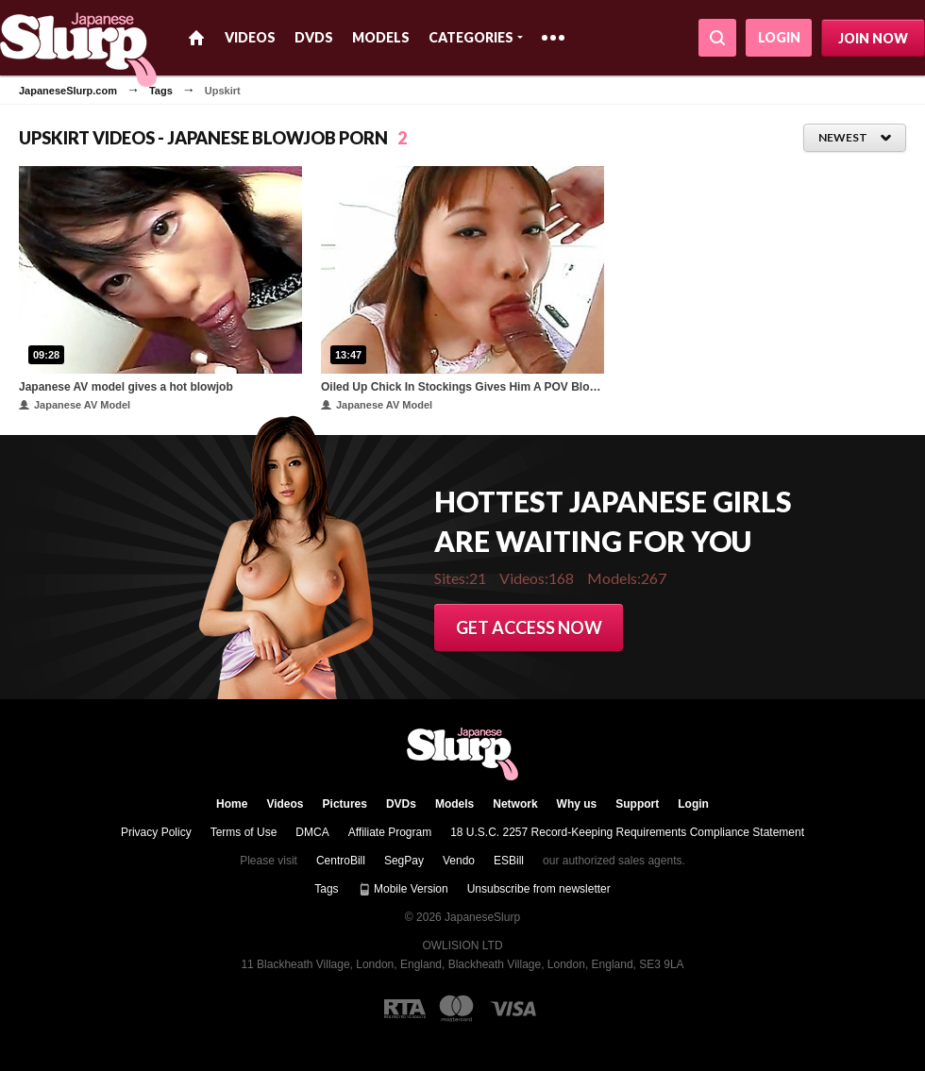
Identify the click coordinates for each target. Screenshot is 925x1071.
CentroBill (340, 860)
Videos (250, 37)
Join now (873, 38)
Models (381, 37)
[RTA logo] (405, 1008)
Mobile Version (403, 888)
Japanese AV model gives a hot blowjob (126, 386)
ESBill (509, 860)
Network (515, 804)
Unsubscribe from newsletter (539, 888)
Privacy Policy (156, 832)
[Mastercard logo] (456, 1008)
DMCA (311, 832)
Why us (577, 804)
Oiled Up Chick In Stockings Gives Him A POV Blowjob (462, 386)
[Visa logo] (514, 1009)
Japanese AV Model (74, 404)
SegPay (404, 860)
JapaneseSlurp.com (68, 90)
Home (196, 37)
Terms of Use (244, 832)
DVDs (313, 37)
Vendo (459, 860)
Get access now (529, 627)
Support (637, 804)
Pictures (345, 804)
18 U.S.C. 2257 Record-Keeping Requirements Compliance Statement (627, 832)
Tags (161, 90)
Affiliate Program (389, 832)
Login (779, 37)
